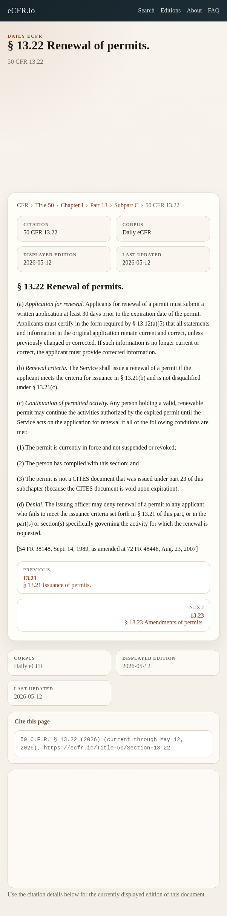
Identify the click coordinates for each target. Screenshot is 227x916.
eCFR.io (21, 10)
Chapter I (72, 205)
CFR (22, 205)
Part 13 (98, 205)
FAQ (213, 10)
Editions (171, 10)
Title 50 (44, 205)
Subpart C (126, 205)
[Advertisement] (113, 136)
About (194, 10)
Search (146, 10)
